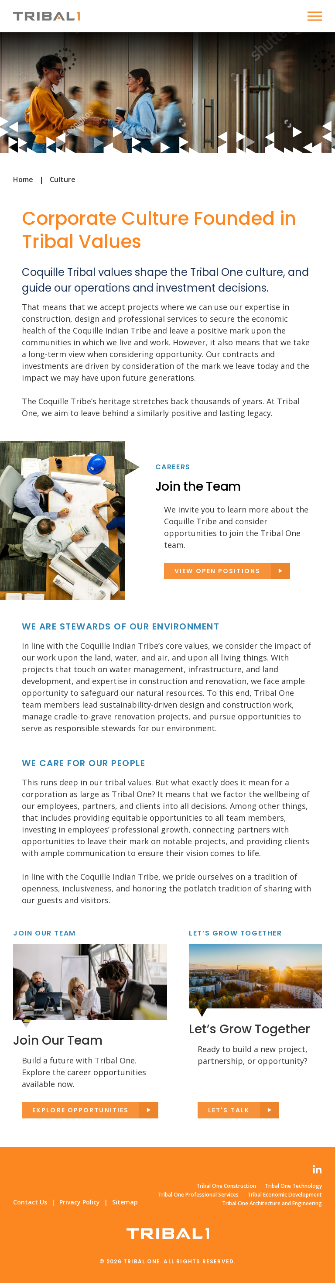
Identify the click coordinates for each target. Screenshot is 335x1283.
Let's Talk (229, 1110)
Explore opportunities (80, 1110)
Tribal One (46, 16)
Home (23, 179)
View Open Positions (217, 571)
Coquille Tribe (190, 521)
